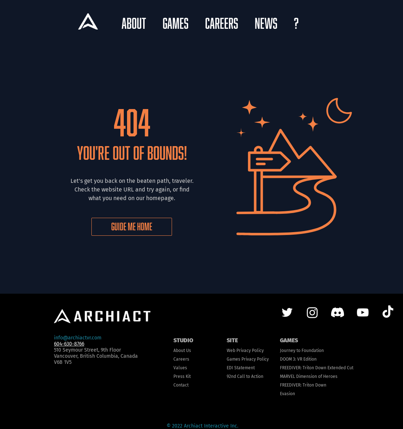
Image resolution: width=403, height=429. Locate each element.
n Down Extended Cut (332, 367)
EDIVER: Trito (299, 367)
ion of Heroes (324, 376)
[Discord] (337, 312)
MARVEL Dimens (295, 376)
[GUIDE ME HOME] (131, 227)
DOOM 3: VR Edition (298, 359)
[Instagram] (312, 312)
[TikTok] (388, 312)
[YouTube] (363, 312)
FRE (283, 367)
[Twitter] (287, 312)
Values (180, 367)
